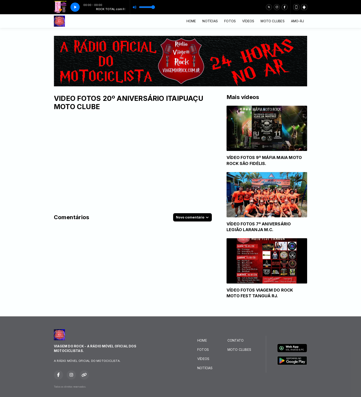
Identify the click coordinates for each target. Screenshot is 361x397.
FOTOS (230, 21)
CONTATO (235, 340)
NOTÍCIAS (210, 21)
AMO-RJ (297, 21)
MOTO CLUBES (272, 21)
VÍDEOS (248, 21)
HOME (191, 21)
